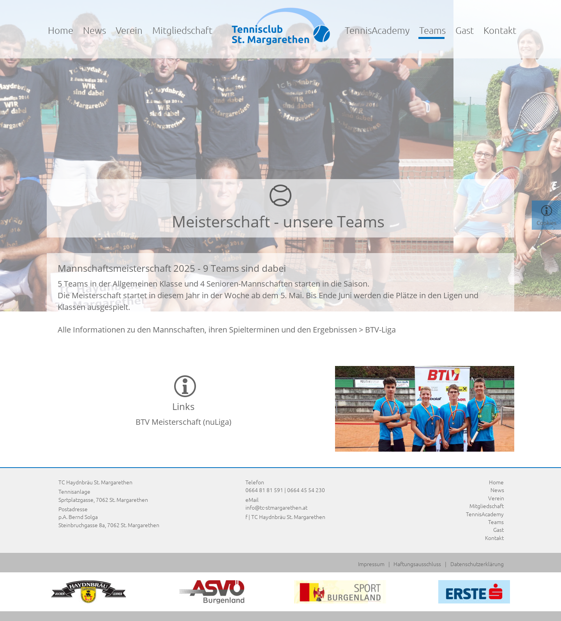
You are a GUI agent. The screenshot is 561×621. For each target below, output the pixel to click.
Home (60, 30)
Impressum (371, 564)
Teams (496, 522)
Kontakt (499, 30)
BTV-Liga (380, 329)
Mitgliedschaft (182, 30)
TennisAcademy (377, 30)
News (94, 30)
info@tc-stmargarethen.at (276, 507)
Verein (129, 30)
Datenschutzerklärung (477, 564)
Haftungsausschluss (417, 564)
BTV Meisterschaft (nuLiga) (183, 422)
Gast (464, 30)
